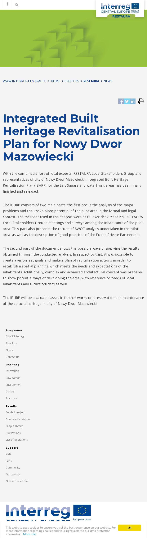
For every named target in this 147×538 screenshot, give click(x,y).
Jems (9, 460)
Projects (72, 81)
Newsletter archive (17, 481)
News (108, 81)
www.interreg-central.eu (25, 81)
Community (13, 467)
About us (11, 343)
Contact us (12, 357)
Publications (13, 433)
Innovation (12, 371)
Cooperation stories (18, 419)
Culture (10, 391)
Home (55, 81)
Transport (12, 398)
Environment (13, 385)
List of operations (17, 439)
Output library (14, 426)
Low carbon (13, 378)
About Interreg (15, 336)
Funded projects (16, 412)
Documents (13, 474)
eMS (8, 453)
